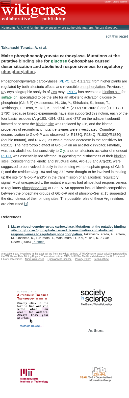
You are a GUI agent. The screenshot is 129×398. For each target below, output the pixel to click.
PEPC (64, 81)
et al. (43, 48)
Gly (62, 151)
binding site (31, 61)
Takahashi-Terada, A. (19, 47)
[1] (26, 204)
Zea (54, 92)
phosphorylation (18, 71)
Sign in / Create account (115, 1)
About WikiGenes (34, 259)
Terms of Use (101, 259)
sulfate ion (9, 97)
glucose (59, 61)
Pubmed (38, 242)
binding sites (48, 198)
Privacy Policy (83, 259)
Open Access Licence (60, 259)
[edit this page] (116, 36)
